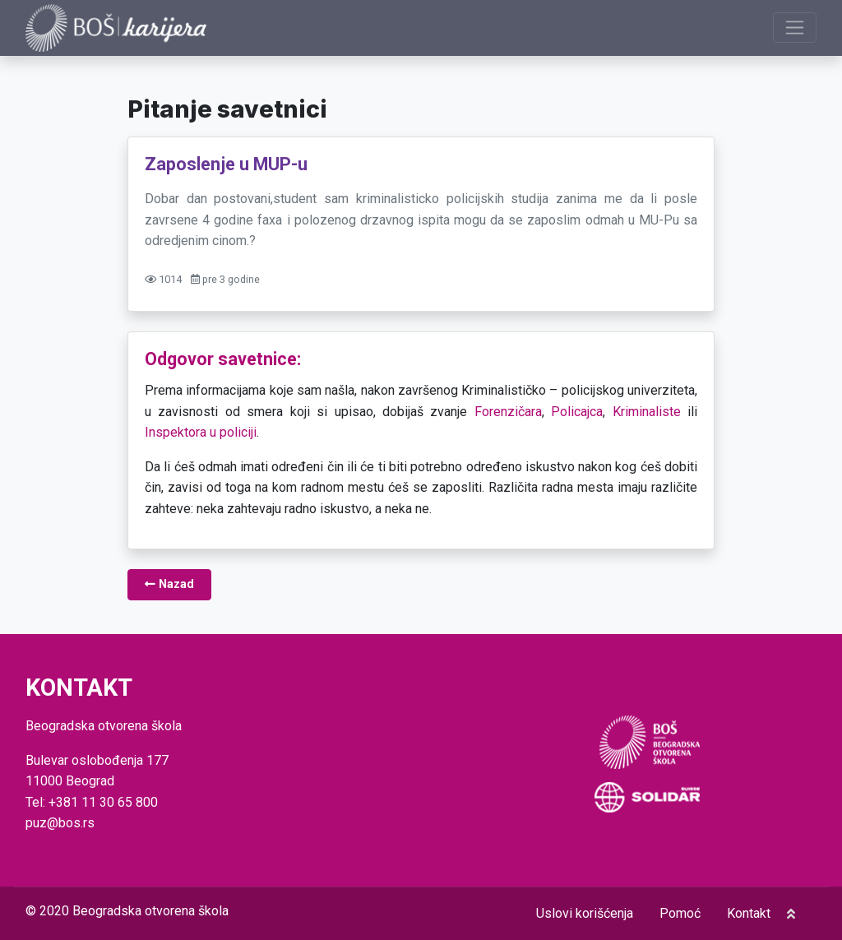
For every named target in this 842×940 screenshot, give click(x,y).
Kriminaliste (647, 411)
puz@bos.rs (60, 823)
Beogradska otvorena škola (150, 911)
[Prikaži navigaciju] (795, 27)
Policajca (577, 411)
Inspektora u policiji (201, 432)
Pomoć (680, 913)
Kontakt (748, 913)
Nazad (169, 584)
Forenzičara (508, 411)
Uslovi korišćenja (584, 913)
